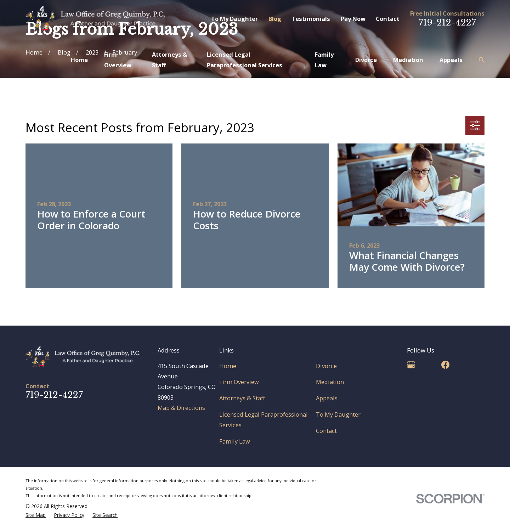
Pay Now (353, 19)
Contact (388, 19)
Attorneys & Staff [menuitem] (169, 59)
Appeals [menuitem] (451, 60)
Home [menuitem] (79, 60)
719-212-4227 (447, 22)
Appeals (327, 398)
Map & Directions (181, 408)
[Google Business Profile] (411, 365)
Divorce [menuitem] (366, 60)
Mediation (330, 382)
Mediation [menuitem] (408, 60)
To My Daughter (234, 19)
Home (227, 366)
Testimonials (310, 19)
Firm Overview (239, 382)
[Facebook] (445, 365)
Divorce (326, 366)
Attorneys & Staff (242, 398)
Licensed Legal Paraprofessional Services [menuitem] (244, 59)
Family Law (234, 441)
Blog (274, 19)
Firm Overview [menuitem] (117, 59)
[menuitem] (36, 515)
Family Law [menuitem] (324, 59)
